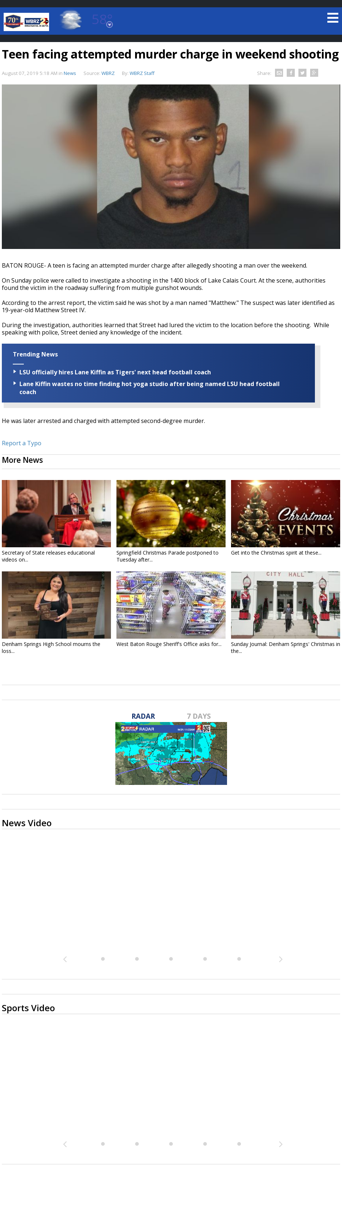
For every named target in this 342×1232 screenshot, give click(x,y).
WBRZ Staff (142, 73)
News (70, 73)
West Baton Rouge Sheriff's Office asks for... (169, 643)
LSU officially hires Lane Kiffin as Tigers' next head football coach (115, 372)
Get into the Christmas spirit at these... (276, 552)
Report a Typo (21, 443)
